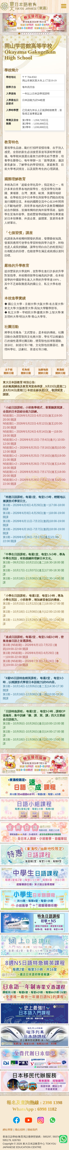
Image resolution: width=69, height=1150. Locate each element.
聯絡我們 (32, 1129)
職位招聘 (20, 1129)
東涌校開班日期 (60, 371)
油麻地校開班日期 (43, 371)
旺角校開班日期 (26, 371)
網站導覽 (8, 1129)
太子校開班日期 (9, 371)
